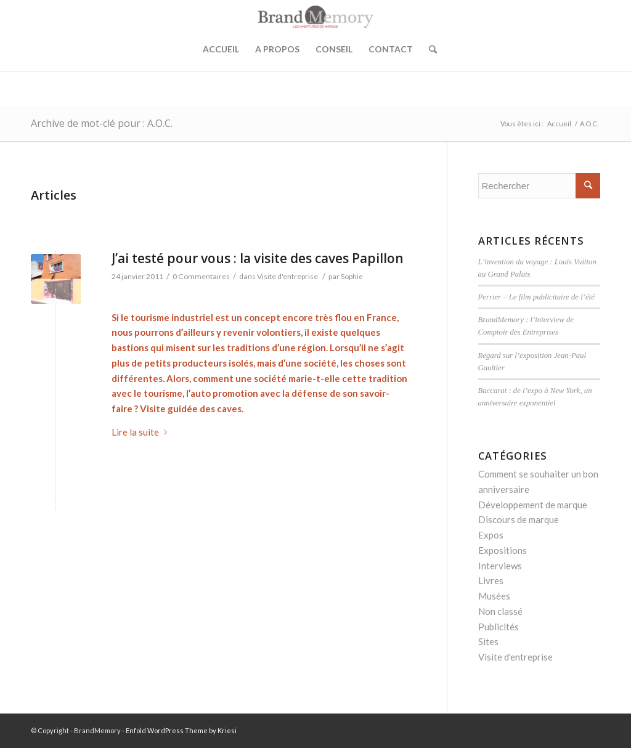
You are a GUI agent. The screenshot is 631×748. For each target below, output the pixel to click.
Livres (490, 580)
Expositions (502, 550)
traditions (248, 347)
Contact (390, 49)
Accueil (221, 49)
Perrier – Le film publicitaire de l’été (536, 297)
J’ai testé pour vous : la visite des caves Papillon (258, 258)
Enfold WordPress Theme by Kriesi (181, 730)
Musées (494, 595)
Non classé (500, 611)
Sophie (352, 276)
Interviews (500, 565)
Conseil (334, 49)
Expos (490, 534)
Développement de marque (532, 504)
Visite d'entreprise (287, 276)
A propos (277, 49)
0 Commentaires (201, 276)
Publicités (498, 626)
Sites (488, 641)
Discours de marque (518, 519)
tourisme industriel (172, 317)
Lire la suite (142, 431)
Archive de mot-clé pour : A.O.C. (102, 123)
